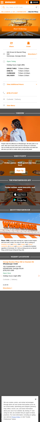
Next (39, 275)
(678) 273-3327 (12, 93)
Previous (1, 275)
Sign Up (20, 170)
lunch (8, 244)
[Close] (35, 406)
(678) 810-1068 (8, 270)
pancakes (19, 246)
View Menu (11, 105)
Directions (31, 54)
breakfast (4, 244)
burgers (23, 244)
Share (11, 44)
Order (34, 2)
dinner (15, 244)
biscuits (12, 246)
